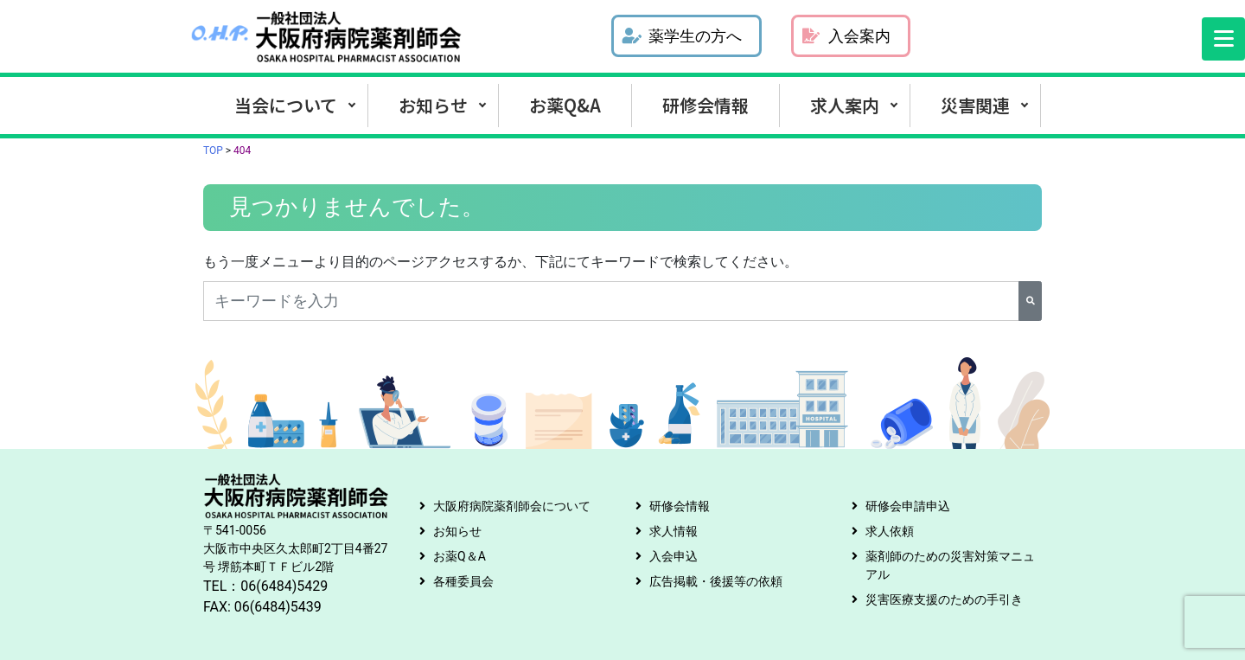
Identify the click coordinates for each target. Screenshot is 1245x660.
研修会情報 (705, 105)
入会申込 (673, 556)
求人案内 (844, 105)
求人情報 (673, 531)
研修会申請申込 (907, 506)
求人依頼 (889, 531)
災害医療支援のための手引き (944, 599)
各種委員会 (463, 581)
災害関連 (975, 105)
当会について (285, 105)
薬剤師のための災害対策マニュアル (950, 565)
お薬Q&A (565, 105)
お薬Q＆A (459, 556)
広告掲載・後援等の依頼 (715, 581)
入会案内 (846, 36)
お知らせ (433, 105)
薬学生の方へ (682, 36)
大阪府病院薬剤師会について (512, 506)
